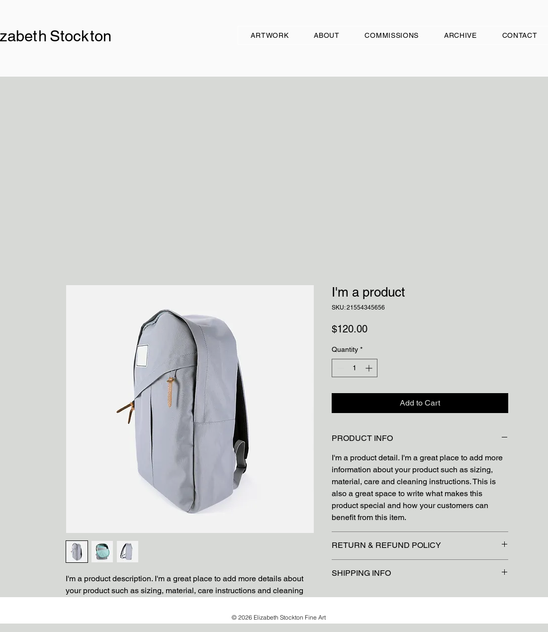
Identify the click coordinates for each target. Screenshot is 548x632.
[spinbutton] (355, 368)
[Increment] (370, 368)
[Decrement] (339, 368)
